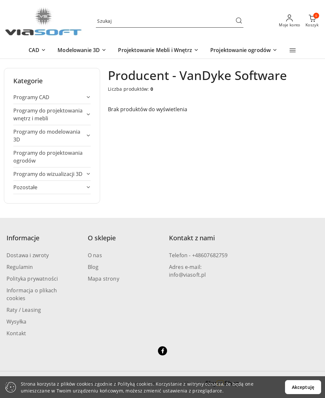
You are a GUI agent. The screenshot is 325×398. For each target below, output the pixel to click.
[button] (37, 50)
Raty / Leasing (23, 309)
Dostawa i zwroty (27, 255)
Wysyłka (16, 321)
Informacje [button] (22, 237)
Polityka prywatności (32, 278)
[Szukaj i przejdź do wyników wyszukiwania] (238, 21)
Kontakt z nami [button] (192, 237)
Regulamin (19, 267)
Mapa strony (103, 278)
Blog (93, 267)
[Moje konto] (289, 21)
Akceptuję (303, 387)
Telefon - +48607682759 (198, 255)
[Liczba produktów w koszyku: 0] (312, 21)
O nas (95, 255)
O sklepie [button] (102, 237)
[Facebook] (162, 350)
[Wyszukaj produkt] (169, 21)
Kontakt (16, 333)
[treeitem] (52, 97)
